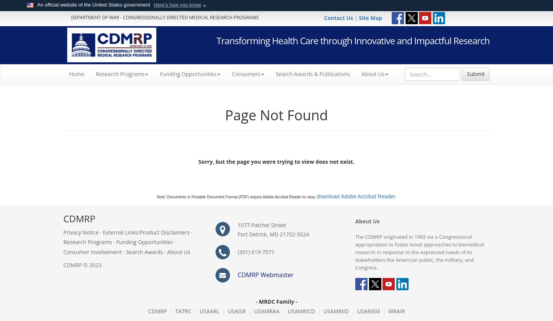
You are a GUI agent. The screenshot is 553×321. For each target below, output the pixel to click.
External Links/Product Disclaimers (146, 232)
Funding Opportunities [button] (190, 74)
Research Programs (87, 242)
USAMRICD (301, 311)
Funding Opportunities (144, 242)
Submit (476, 74)
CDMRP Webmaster (266, 275)
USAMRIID (336, 311)
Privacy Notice (81, 232)
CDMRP (157, 311)
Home (79, 74)
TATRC (183, 311)
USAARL (210, 311)
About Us (374, 74)
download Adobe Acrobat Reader (355, 196)
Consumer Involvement (92, 252)
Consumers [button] (248, 74)
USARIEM (368, 311)
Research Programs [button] (122, 74)
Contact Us (339, 18)
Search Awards (144, 252)
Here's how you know (177, 5)
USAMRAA (267, 311)
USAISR (237, 311)
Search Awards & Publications (313, 74)
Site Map (370, 18)
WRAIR (396, 311)
